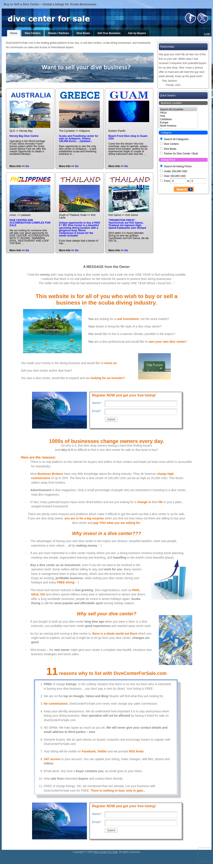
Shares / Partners (58, 33)
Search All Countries (178, 109)
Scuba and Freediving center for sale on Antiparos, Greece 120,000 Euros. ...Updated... (78, 139)
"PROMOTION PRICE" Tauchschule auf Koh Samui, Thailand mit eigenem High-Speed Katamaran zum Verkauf (127, 224)
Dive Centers (32, 33)
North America (178, 125)
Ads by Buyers (137, 33)
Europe (178, 122)
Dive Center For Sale (106, 852)
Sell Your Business (109, 33)
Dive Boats (83, 33)
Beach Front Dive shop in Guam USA (128, 137)
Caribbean (178, 119)
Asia (178, 116)
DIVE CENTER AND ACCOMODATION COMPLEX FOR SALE (30, 223)
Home (13, 33)
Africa (178, 112)
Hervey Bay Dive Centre (24, 136)
